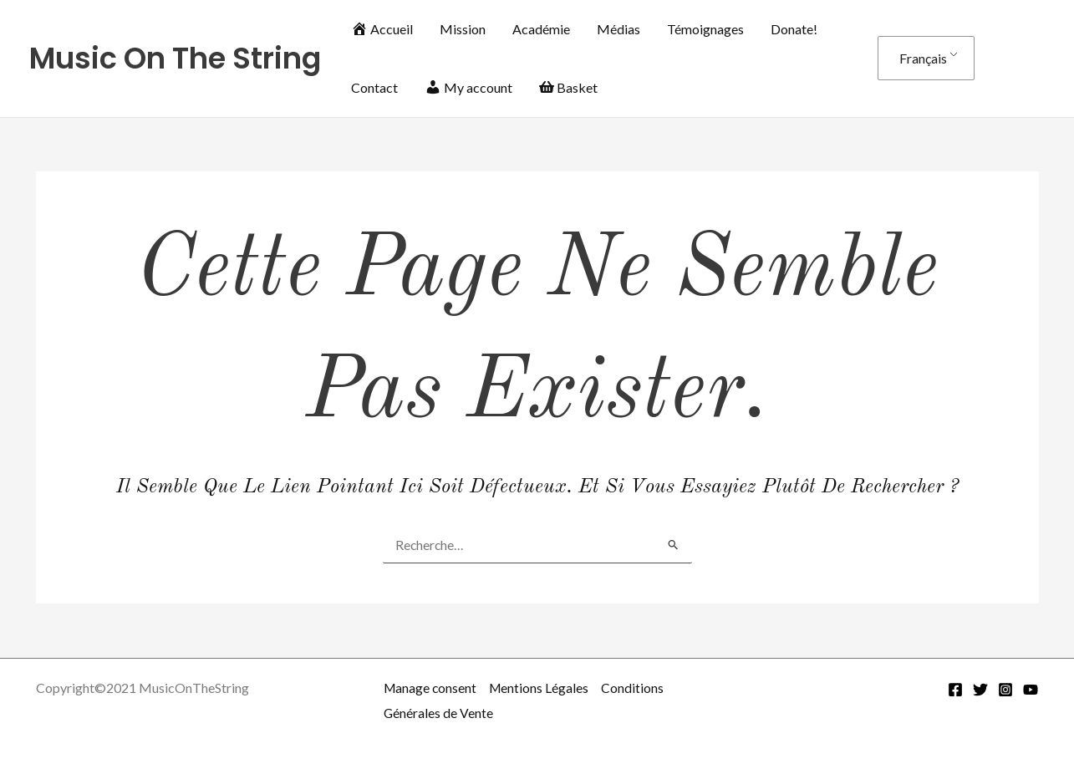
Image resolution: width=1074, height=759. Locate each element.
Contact (374, 87)
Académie (541, 29)
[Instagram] (1005, 689)
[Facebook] (955, 689)
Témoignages (705, 29)
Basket (568, 87)
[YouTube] (1030, 689)
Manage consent (431, 687)
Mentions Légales (542, 687)
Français (923, 58)
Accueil (382, 29)
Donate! (794, 29)
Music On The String (175, 58)
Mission (463, 29)
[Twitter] (980, 689)
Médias (618, 29)
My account (468, 87)
